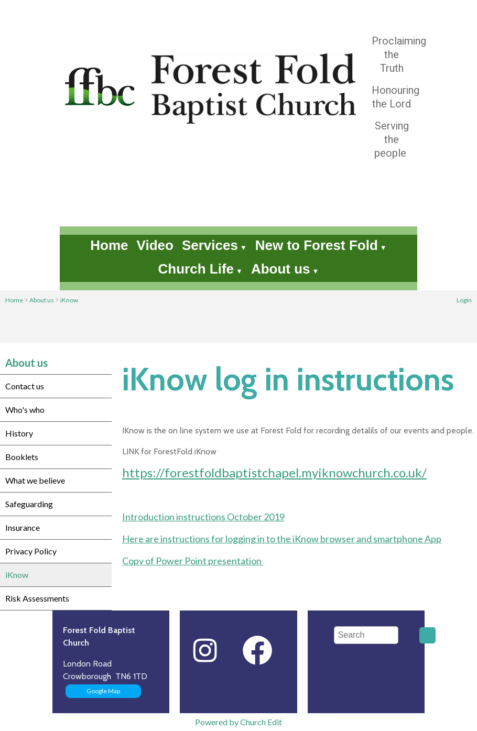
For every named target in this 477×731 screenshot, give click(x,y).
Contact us (24, 386)
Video (155, 245)
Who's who (25, 409)
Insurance (22, 527)
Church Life (196, 269)
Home (109, 245)
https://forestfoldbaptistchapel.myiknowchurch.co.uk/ (274, 472)
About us (280, 269)
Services (210, 245)
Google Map (103, 691)
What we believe (35, 480)
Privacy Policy (31, 551)
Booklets (21, 457)
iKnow (69, 300)
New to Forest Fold (316, 245)
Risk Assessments (37, 598)
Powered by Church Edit (238, 722)
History (19, 433)
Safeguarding (29, 504)
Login (464, 300)
